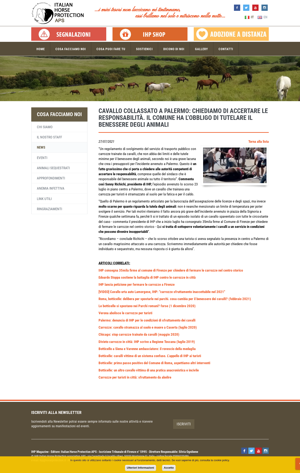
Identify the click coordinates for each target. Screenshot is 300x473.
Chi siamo (44, 127)
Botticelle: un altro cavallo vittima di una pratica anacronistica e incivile (149, 370)
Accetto (169, 467)
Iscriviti (184, 424)
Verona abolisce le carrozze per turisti (125, 313)
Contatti (226, 49)
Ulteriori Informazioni (140, 467)
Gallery (201, 49)
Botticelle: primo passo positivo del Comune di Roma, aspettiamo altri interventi (154, 363)
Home (40, 49)
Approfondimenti (51, 178)
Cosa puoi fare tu (110, 49)
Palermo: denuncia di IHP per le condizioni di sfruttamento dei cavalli (147, 320)
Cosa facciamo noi (70, 49)
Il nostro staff (49, 137)
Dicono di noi (173, 49)
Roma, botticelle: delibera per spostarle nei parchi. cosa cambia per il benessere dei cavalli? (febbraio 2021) (175, 299)
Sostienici (144, 49)
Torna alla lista (258, 141)
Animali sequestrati (53, 168)
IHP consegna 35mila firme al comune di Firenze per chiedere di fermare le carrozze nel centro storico (171, 270)
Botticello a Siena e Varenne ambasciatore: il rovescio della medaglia (147, 349)
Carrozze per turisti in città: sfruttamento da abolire (135, 377)
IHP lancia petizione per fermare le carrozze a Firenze (137, 284)
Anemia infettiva (50, 188)
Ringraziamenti (49, 209)
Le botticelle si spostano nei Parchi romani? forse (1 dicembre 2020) (147, 306)
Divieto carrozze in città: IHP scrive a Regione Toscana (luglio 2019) (147, 342)
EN (262, 17)
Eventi (42, 158)
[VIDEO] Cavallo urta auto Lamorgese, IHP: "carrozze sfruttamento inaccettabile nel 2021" (162, 292)
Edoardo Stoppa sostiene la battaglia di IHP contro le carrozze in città (147, 277)
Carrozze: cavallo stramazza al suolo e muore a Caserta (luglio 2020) (148, 327)
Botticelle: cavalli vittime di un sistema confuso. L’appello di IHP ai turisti (150, 356)
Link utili (44, 199)
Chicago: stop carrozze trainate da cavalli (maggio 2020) (139, 334)
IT (249, 17)
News (41, 147)
